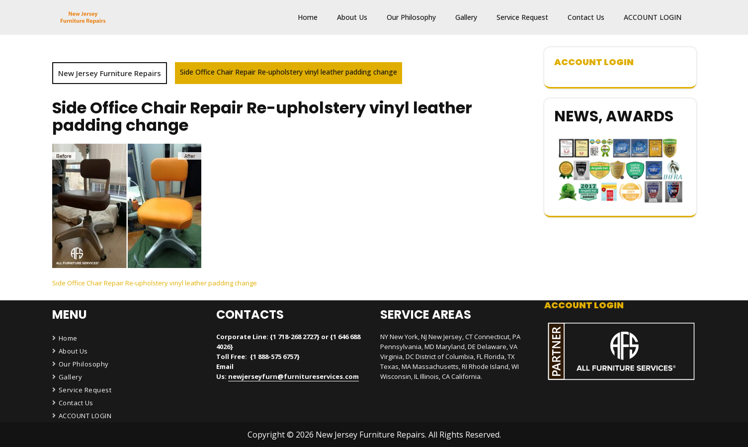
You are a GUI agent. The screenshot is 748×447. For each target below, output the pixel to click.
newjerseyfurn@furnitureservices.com (293, 376)
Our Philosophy (411, 17)
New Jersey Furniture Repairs (109, 73)
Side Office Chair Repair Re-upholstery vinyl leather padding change (154, 282)
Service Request (522, 17)
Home (308, 17)
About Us (352, 17)
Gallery (466, 17)
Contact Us (586, 17)
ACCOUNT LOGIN (652, 17)
